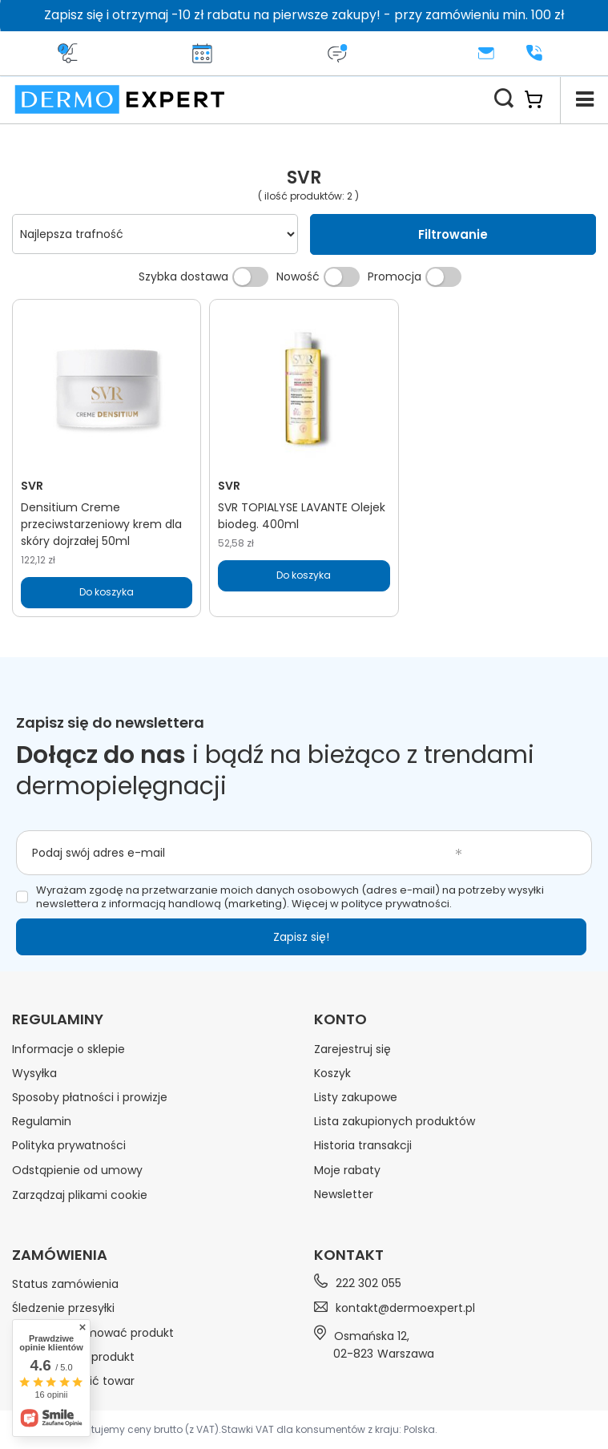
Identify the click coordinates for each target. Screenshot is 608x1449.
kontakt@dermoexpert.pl (405, 1308)
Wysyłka (34, 1073)
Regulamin (41, 1121)
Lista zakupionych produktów (394, 1121)
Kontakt (349, 1254)
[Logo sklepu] (119, 99)
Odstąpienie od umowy (77, 1170)
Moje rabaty (347, 1170)
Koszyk (332, 1073)
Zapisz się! (301, 937)
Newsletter (343, 1194)
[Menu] (584, 99)
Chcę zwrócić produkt (73, 1357)
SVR (32, 486)
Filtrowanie (453, 234)
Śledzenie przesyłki (63, 1308)
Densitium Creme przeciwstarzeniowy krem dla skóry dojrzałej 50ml (101, 524)
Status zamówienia (65, 1284)
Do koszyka (106, 592)
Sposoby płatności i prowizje (89, 1097)
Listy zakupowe (355, 1097)
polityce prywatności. (396, 903)
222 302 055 (368, 1283)
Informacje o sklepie (68, 1049)
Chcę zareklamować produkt (93, 1333)
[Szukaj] (504, 99)
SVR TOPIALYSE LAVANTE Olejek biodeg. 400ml (301, 515)
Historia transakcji (363, 1145)
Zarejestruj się (352, 1049)
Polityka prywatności (69, 1145)
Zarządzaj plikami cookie (79, 1195)
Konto (340, 1019)
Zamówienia (59, 1255)
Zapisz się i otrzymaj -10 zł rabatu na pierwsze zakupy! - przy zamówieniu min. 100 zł (304, 15)
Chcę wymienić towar (73, 1381)
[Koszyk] (542, 99)
